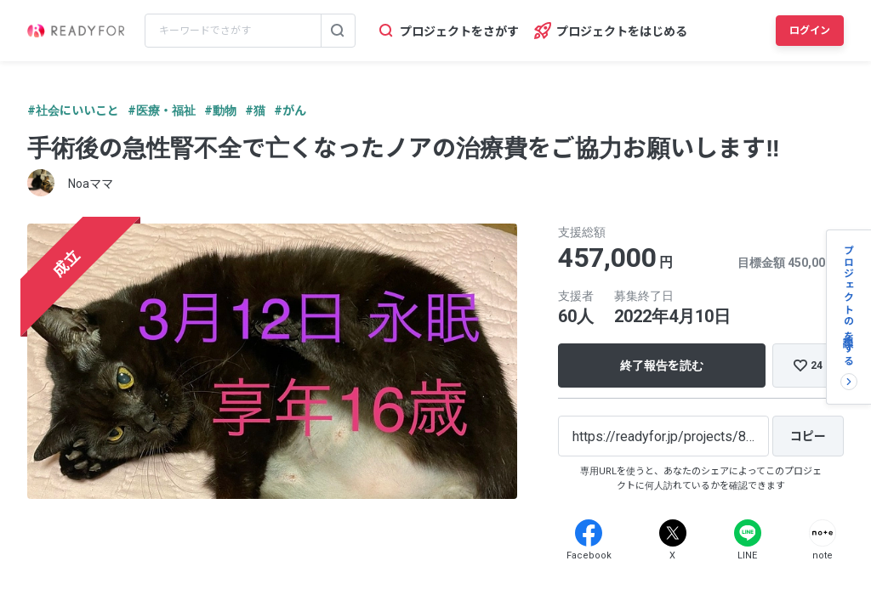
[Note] (822, 533)
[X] (672, 533)
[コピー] (808, 436)
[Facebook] (588, 533)
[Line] (747, 533)
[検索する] (338, 31)
